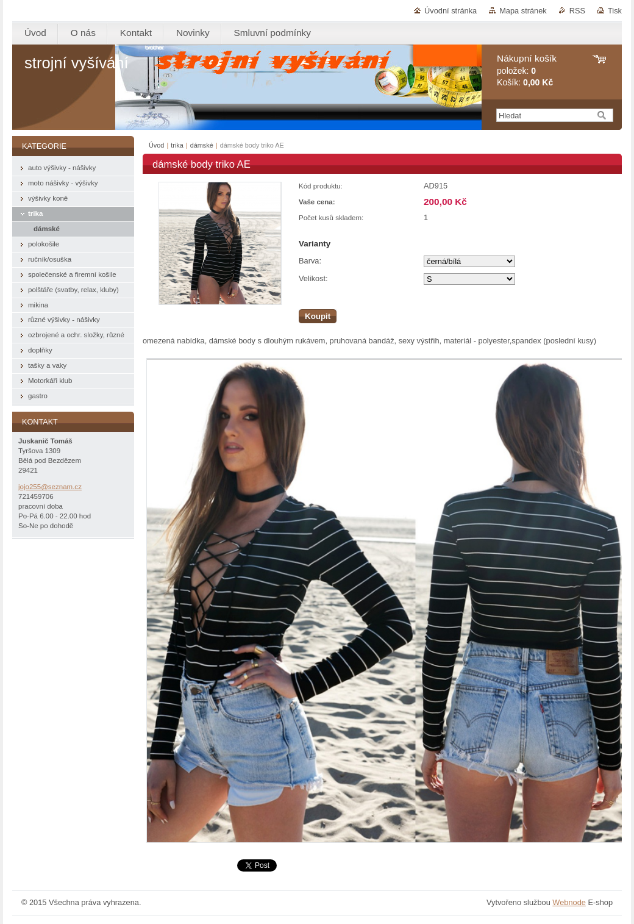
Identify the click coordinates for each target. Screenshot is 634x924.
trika (177, 145)
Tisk (615, 10)
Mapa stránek (523, 10)
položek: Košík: (527, 70)
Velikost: (313, 278)
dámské (201, 145)
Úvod (156, 145)
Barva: (310, 260)
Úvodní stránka (450, 10)
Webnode (569, 902)
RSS (577, 10)
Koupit (317, 316)
